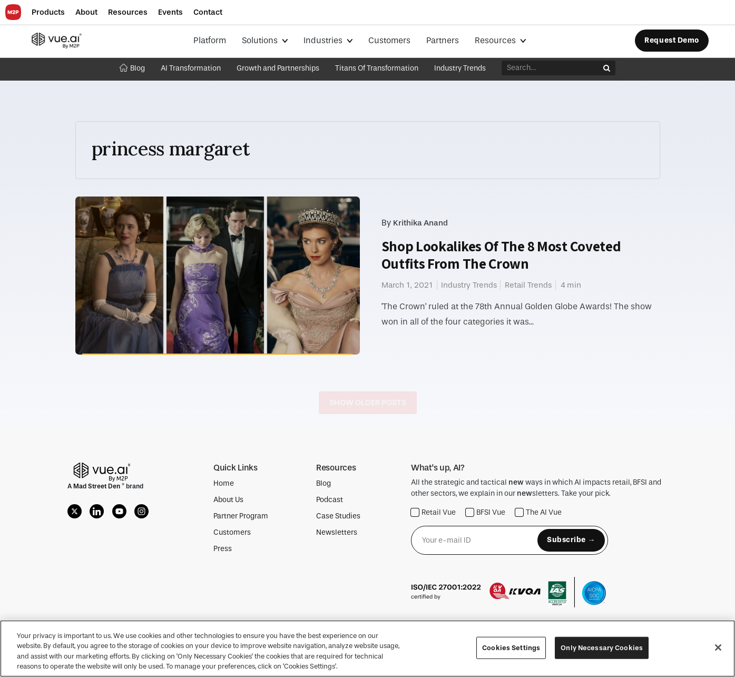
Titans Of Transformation (376, 68)
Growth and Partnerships (278, 68)
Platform (209, 40)
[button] (48, 12)
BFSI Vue (485, 512)
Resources (496, 40)
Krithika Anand (420, 223)
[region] (367, 648)
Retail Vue (433, 512)
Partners (442, 40)
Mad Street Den (97, 486)
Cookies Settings (511, 648)
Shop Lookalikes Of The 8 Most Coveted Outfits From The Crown (501, 255)
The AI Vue (538, 512)
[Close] (718, 647)
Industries (324, 40)
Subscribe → (571, 539)
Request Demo (671, 40)
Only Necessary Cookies (602, 648)
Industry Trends (460, 68)
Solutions (261, 40)
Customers (389, 40)
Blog (132, 68)
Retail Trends (528, 285)
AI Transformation (191, 68)
